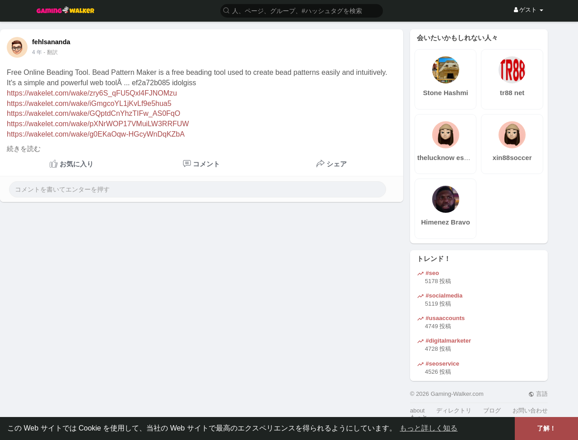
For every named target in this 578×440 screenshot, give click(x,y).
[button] (301, 10)
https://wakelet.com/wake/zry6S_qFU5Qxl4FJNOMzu (92, 93)
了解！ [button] (546, 428)
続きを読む (24, 148)
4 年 (37, 52)
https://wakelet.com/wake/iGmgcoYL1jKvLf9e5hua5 (89, 103)
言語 (538, 394)
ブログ (492, 410)
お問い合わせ (530, 410)
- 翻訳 (50, 52)
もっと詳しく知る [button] (428, 428)
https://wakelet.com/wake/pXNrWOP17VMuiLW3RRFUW (98, 124)
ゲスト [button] (528, 9)
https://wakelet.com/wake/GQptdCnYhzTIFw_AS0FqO (93, 113)
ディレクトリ (453, 410)
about (417, 410)
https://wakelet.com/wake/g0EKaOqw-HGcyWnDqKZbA (96, 134)
